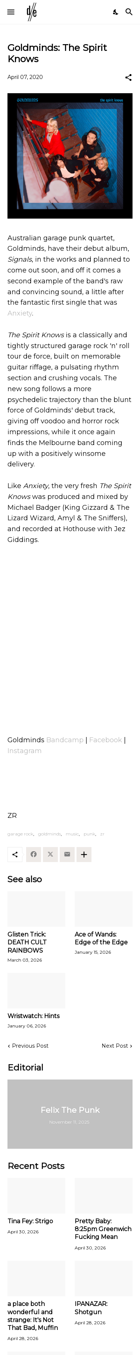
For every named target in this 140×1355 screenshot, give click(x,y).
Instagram (24, 751)
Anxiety (19, 313)
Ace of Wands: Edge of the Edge (101, 938)
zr (102, 834)
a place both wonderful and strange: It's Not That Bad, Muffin (32, 1315)
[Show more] (84, 854)
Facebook (105, 740)
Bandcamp (65, 740)
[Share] (128, 77)
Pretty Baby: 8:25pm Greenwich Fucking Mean (103, 1229)
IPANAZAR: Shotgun (91, 1307)
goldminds (49, 834)
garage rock (20, 834)
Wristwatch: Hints (33, 1016)
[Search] (130, 12)
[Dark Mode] (116, 12)
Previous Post (30, 1045)
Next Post (115, 1045)
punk (89, 834)
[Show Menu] (10, 12)
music (72, 834)
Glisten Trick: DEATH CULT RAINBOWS (27, 942)
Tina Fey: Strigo (30, 1221)
